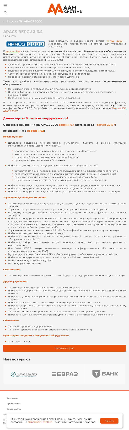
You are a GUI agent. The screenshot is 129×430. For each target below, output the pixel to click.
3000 (114, 40)
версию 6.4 (13, 51)
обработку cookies (40, 422)
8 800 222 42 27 (122, 12)
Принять (109, 421)
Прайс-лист (13, 403)
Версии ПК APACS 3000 (24, 21)
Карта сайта (13, 409)
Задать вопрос (64, 348)
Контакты (12, 398)
